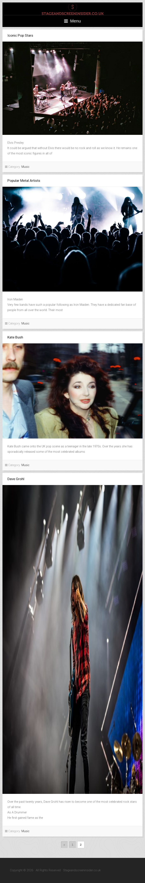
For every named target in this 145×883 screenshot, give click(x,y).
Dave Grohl (15, 479)
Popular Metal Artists (23, 180)
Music (25, 167)
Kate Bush (15, 337)
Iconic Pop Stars (20, 35)
